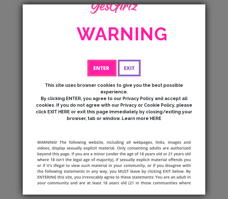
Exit (129, 68)
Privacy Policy (138, 98)
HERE (155, 118)
